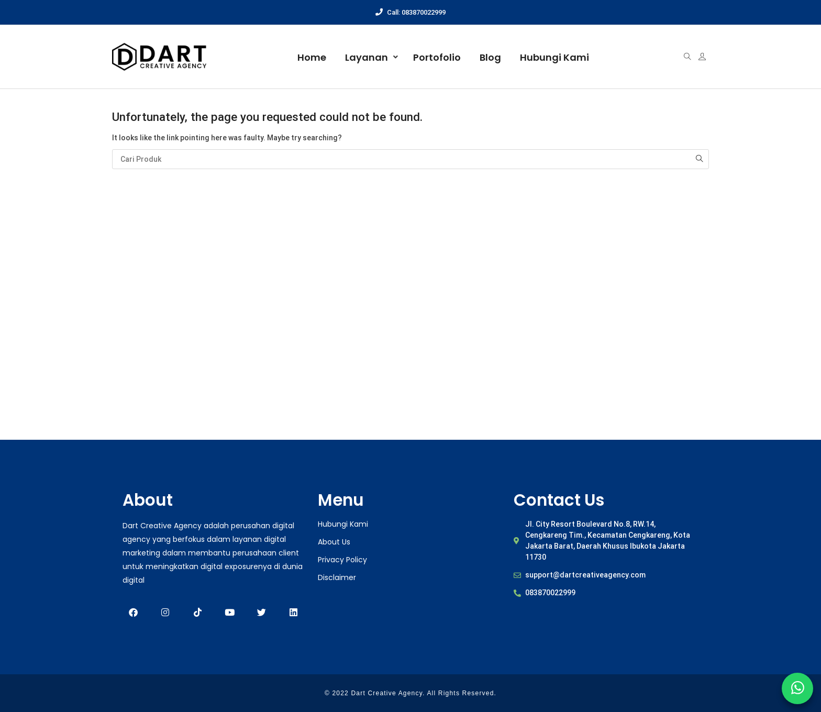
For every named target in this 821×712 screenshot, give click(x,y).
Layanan (366, 57)
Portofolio (437, 57)
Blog (490, 57)
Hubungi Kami (554, 57)
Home (311, 57)
